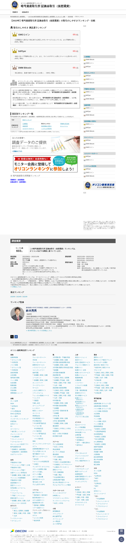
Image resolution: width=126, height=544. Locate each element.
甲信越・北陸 (64, 380)
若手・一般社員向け (83, 442)
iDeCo (96, 481)
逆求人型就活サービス (82, 362)
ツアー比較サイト (39, 508)
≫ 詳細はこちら (15, 287)
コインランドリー (39, 370)
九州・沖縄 (58, 385)
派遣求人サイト (80, 393)
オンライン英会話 (59, 452)
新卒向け (80, 445)
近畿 (23, 475)
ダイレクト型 (16, 360)
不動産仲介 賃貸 (15, 480)
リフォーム (14, 490)
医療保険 (13, 385)
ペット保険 (14, 380)
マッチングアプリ (81, 481)
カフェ (35, 446)
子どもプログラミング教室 (62, 485)
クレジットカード (16, 434)
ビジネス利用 (38, 518)
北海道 (56, 377)
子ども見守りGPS (39, 484)
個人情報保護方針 (52, 531)
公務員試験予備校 (59, 480)
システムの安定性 (46, 128)
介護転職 (78, 380)
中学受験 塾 (57, 400)
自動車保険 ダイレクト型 (102, 403)
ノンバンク (21, 431)
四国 (96, 377)
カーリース (36, 413)
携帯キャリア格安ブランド (103, 360)
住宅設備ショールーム (17, 488)
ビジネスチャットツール (83, 430)
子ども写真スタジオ (39, 451)
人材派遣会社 (79, 413)
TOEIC (56, 462)
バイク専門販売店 (40, 433)
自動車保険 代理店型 (101, 406)
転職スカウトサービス (82, 372)
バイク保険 (14, 365)
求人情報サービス (81, 395)
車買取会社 (36, 416)
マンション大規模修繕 (17, 478)
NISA (12, 403)
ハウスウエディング (82, 469)
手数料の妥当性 (64, 123)
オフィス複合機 (38, 477)
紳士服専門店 (57, 516)
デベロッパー (16, 521)
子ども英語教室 (58, 444)
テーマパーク (79, 505)
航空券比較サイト (39, 497)
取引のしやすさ (89, 73)
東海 (19, 475)
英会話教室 (56, 449)
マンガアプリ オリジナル (41, 466)
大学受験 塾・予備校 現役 (61, 357)
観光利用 (37, 520)
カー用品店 (56, 521)
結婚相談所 (79, 474)
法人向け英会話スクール (61, 482)
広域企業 (98, 380)
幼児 (55, 447)
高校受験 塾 (57, 375)
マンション (15, 465)
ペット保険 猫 (98, 424)
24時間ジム (56, 495)
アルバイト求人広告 (82, 416)
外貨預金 (13, 421)
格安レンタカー (38, 410)
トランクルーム (38, 393)
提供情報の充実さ (46, 126)
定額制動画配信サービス (41, 449)
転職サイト (79, 367)
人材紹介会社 (79, 409)
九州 (28, 475)
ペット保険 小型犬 (100, 421)
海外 (40, 513)
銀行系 (14, 431)
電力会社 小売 (37, 482)
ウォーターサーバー (39, 357)
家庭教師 (56, 431)
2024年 (19, 296)
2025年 (12, 296)
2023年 (25, 296)
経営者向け (80, 437)
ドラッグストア (58, 514)
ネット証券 (14, 401)
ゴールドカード (17, 441)
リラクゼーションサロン (61, 498)
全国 (87, 500)
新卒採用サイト (80, 402)
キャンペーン (64, 126)
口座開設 (25, 123)
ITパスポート (64, 467)
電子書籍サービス (39, 454)
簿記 (60, 459)
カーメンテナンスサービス (42, 444)
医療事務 (61, 457)
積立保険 (97, 464)
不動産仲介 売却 (15, 462)
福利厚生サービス (39, 479)
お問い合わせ (63, 531)
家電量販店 (56, 511)
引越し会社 (36, 403)
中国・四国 (26, 513)
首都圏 (14, 475)
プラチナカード (102, 506)
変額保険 (97, 462)
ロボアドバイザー (16, 454)
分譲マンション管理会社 (18, 472)
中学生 (62, 428)
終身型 (97, 429)
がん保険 (13, 388)
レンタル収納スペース (41, 395)
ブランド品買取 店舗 (39, 469)
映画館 (77, 490)
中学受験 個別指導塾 (60, 405)
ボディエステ (79, 458)
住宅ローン (14, 424)
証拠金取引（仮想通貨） (18, 182)
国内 (35, 513)
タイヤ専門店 (57, 524)
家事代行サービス (39, 365)
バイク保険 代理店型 (101, 411)
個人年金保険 (98, 459)
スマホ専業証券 (15, 411)
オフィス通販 (37, 474)
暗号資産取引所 (15, 447)
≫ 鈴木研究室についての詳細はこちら (39, 330)
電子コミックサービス (40, 456)
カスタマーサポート (28, 128)
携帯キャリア (98, 357)
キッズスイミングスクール (61, 500)
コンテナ (37, 398)
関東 (88, 492)
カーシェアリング (39, 405)
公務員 (56, 467)
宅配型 (36, 400)
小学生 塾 (56, 416)
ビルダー (15, 508)
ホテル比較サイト (39, 500)
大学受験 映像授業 (59, 372)
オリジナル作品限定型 (41, 461)
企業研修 (78, 435)
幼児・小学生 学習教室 (60, 433)
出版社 (36, 464)
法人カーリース (80, 425)
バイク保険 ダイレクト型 (102, 408)
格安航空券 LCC (38, 503)
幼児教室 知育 (57, 436)
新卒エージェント (81, 406)
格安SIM (98, 367)
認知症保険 (97, 449)
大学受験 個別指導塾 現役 (61, 362)
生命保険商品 (98, 434)
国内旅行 (37, 495)
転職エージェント (81, 375)
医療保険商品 (98, 426)
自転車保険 (14, 372)
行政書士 (57, 464)
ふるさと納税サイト (39, 390)
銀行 (13, 408)
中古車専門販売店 (40, 423)
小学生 (68, 428)
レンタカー (36, 408)
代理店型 (15, 362)
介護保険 (97, 454)
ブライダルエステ (81, 453)
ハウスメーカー (17, 518)
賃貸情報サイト (15, 483)
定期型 (103, 429)
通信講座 (56, 454)
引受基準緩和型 (100, 431)
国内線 (36, 505)
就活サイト (79, 360)
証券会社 (15, 406)
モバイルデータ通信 (100, 362)
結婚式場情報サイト (82, 479)
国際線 (42, 505)
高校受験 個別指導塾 (60, 388)
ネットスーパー (38, 383)
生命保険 (13, 383)
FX (11, 426)
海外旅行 (45, 495)
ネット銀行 (14, 416)
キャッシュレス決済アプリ (19, 444)
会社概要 (31, 531)
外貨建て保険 (98, 452)
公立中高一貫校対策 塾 (60, 410)
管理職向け (80, 440)
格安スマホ (106, 367)
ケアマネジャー (67, 464)
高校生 (56, 428)
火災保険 (13, 375)
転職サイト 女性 (80, 370)
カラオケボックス (81, 502)
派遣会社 (78, 388)
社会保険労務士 (65, 462)
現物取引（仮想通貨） (17, 180)
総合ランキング (27, 120)
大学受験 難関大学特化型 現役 (63, 367)
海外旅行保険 (14, 377)
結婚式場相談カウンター (83, 476)
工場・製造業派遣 (81, 390)
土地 (28, 465)
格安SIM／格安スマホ (101, 365)
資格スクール (57, 469)
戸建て (23, 465)
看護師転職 (79, 377)
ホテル (35, 515)
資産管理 (25, 126)
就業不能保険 (98, 447)
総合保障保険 (98, 457)
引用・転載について (74, 531)
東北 (15, 511)
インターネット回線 (100, 383)
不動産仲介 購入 (15, 467)
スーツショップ (58, 519)
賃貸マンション (15, 485)
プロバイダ (97, 370)
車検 (34, 441)
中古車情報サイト (39, 418)
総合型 (36, 459)
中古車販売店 (37, 421)
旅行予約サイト (38, 492)
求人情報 (84, 531)
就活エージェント (81, 357)
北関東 (20, 511)
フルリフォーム (17, 493)
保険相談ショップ (16, 393)
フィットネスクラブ (59, 493)
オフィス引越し (38, 472)
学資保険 (13, 390)
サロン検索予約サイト (82, 461)
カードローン (14, 429)
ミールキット (37, 377)
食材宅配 (36, 372)
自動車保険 (14, 357)
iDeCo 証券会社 (15, 413)
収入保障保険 (99, 439)
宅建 (55, 459)
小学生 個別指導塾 (59, 421)
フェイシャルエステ (82, 456)
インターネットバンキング (19, 419)
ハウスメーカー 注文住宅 (18, 503)
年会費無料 (15, 436)
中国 (111, 375)
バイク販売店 (37, 431)
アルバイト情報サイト (82, 365)
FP (55, 457)
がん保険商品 (98, 441)
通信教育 (56, 426)
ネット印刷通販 (80, 427)
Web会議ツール (80, 432)
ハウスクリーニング (39, 367)
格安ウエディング (81, 471)
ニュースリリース (40, 531)
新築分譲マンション (17, 498)
